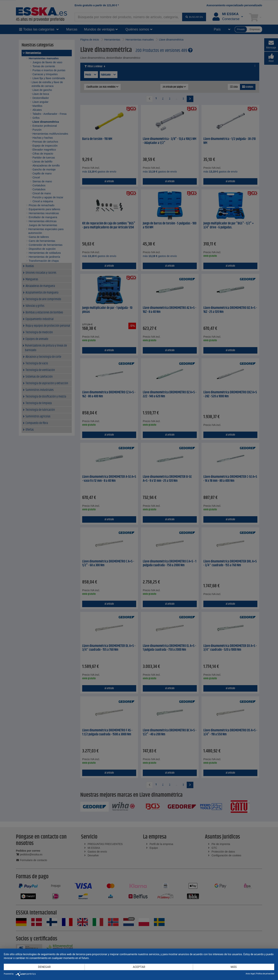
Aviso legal (250, 974)
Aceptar (139, 967)
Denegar (44, 967)
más (234, 967)
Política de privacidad (265, 974)
